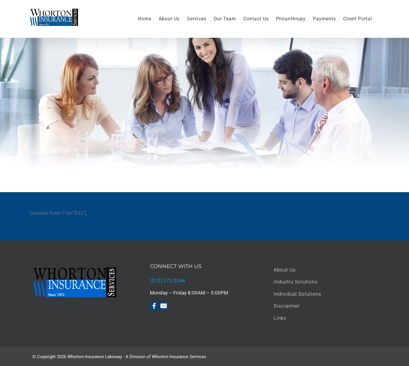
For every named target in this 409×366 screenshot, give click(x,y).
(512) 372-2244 (167, 280)
